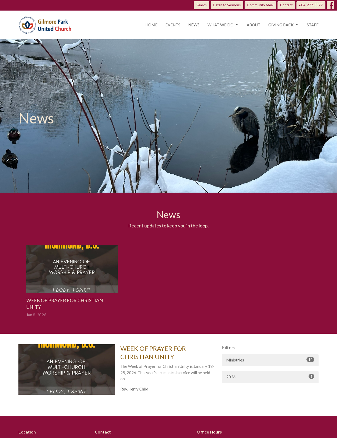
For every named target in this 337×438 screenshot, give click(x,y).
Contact (286, 5)
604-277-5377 (311, 5)
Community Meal (260, 5)
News (194, 24)
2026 (270, 376)
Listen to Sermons (227, 5)
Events (172, 24)
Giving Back (283, 24)
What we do (223, 24)
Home (151, 24)
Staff (313, 24)
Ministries (270, 359)
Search (201, 5)
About (253, 24)
